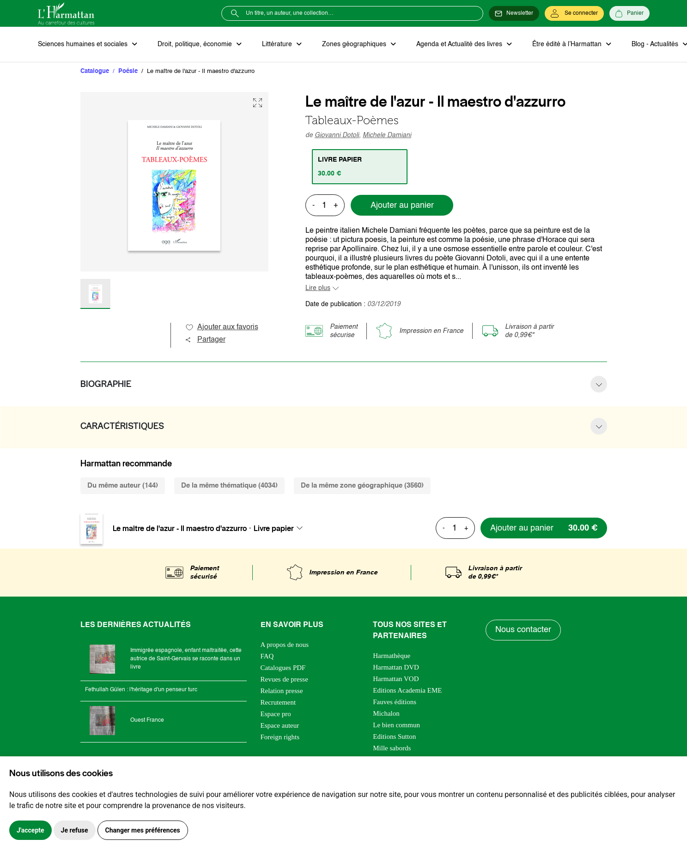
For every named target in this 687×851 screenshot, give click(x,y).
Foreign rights (280, 737)
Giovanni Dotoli (337, 135)
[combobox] (281, 528)
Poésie (128, 71)
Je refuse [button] (74, 830)
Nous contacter (523, 630)
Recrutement (278, 702)
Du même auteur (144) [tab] (122, 485)
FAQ (267, 656)
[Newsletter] (514, 13)
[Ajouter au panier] (543, 528)
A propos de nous (285, 644)
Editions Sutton (394, 736)
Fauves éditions (394, 702)
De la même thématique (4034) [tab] (229, 485)
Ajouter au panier (402, 205)
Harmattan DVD (396, 667)
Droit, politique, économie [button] (196, 44)
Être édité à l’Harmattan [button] (567, 44)
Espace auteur (280, 725)
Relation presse (282, 690)
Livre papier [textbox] (274, 528)
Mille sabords (392, 748)
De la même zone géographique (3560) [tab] (362, 485)
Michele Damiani (387, 135)
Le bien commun (396, 725)
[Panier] (629, 13)
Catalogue (94, 71)
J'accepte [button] (30, 830)
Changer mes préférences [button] (142, 830)
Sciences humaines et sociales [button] (83, 44)
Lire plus (317, 288)
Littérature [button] (278, 44)
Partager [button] (205, 340)
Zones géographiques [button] (355, 44)
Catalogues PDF (283, 667)
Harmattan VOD (396, 678)
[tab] (359, 166)
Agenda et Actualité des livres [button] (460, 44)
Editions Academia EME (407, 690)
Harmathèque (391, 655)
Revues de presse (284, 679)
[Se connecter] (574, 13)
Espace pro (276, 714)
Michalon (386, 713)
